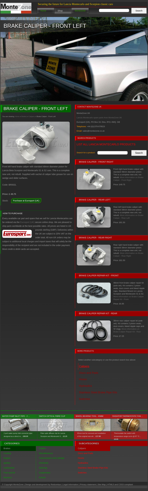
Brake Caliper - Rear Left (94, 200)
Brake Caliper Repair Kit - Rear (98, 313)
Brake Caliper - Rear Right (95, 237)
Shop (60, 10)
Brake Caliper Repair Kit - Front (99, 275)
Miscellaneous (46, 453)
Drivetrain (43, 463)
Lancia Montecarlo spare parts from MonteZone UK (99, 117)
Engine (7, 458)
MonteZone (80, 10)
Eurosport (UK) (27, 222)
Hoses (81, 458)
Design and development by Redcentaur (43, 484)
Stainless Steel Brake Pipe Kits (93, 468)
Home (43, 10)
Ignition (7, 463)
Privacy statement (88, 484)
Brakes (24, 116)
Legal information (70, 484)
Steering (43, 468)
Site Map (102, 484)
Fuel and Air (9, 472)
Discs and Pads (85, 453)
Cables (42, 448)
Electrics (8, 477)
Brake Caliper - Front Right (96, 162)
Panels (42, 477)
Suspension (44, 472)
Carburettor (9, 468)
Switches (82, 472)
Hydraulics (83, 463)
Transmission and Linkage (51, 458)
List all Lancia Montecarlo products (106, 144)
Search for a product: (86, 152)
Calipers (31, 116)
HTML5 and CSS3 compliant (120, 484)
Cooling (7, 453)
